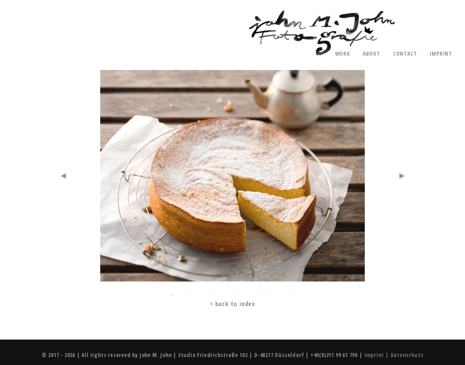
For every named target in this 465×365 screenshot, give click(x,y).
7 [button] (244, 295)
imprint (441, 53)
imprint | (377, 355)
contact (405, 53)
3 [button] (196, 295)
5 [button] (220, 295)
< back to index (232, 304)
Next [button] (401, 175)
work (342, 53)
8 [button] (256, 295)
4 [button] (208, 295)
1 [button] (173, 295)
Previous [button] (63, 175)
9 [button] (268, 295)
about (371, 53)
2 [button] (185, 295)
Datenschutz (407, 355)
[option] (232, 179)
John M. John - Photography (322, 33)
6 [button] (232, 295)
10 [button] (280, 295)
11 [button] (292, 295)
